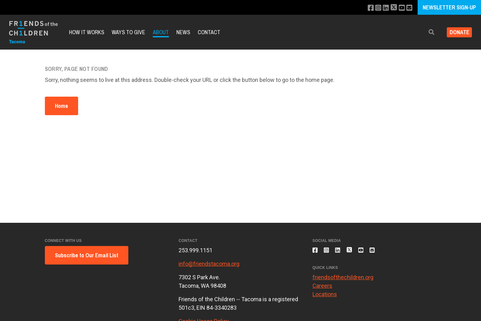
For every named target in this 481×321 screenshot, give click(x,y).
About (161, 32)
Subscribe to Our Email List (86, 255)
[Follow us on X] (391, 8)
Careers (322, 289)
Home (61, 106)
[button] (427, 32)
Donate (457, 32)
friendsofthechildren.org (343, 281)
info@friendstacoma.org (209, 263)
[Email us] (409, 8)
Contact (209, 32)
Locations (325, 298)
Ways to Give (128, 32)
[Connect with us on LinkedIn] (382, 8)
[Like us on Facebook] (365, 8)
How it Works (86, 32)
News (183, 32)
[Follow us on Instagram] (374, 8)
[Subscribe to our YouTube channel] (400, 8)
